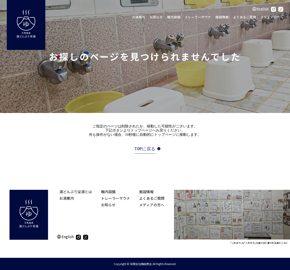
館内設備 (173, 17)
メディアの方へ (272, 17)
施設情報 (222, 17)
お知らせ (156, 17)
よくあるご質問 (244, 17)
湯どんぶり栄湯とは (75, 191)
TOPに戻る (145, 148)
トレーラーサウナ (198, 17)
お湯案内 (138, 17)
